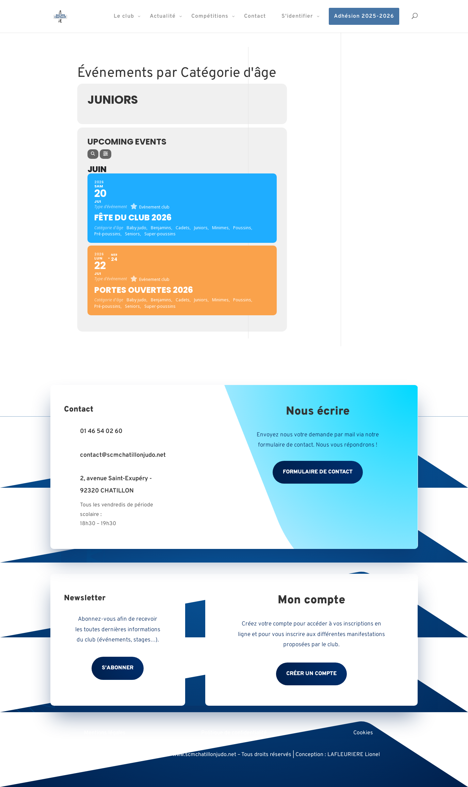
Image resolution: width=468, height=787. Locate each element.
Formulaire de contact (318, 472)
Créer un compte (311, 673)
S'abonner (117, 668)
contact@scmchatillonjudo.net (123, 455)
